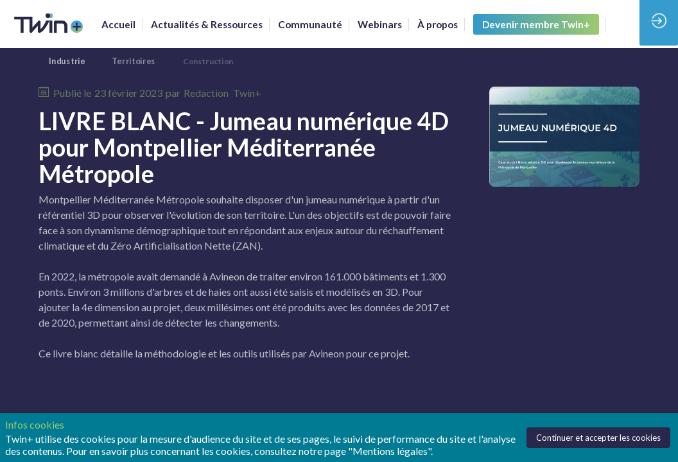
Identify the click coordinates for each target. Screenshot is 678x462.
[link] (118, 24)
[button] (536, 24)
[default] (310, 24)
